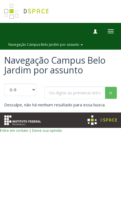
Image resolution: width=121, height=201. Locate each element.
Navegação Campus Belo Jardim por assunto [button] (45, 44)
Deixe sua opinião (47, 130)
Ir (110, 92)
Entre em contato (14, 130)
